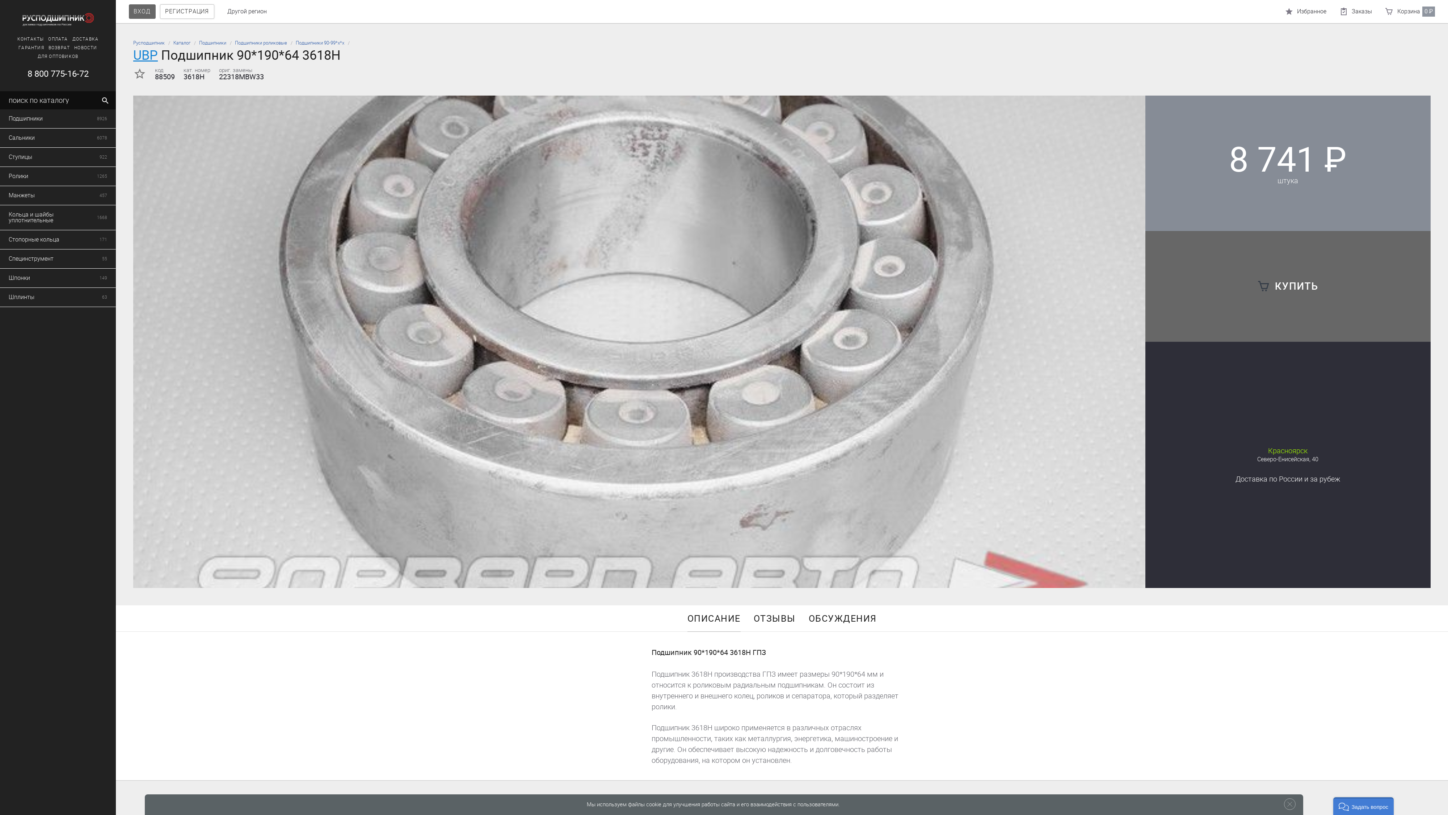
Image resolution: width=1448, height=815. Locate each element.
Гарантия (18, 47)
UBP (145, 55)
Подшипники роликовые (261, 43)
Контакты (17, 39)
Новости (72, 47)
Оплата (45, 39)
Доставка (72, 39)
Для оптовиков (44, 56)
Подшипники (212, 43)
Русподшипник (149, 43)
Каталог (181, 43)
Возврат (45, 47)
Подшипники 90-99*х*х (320, 43)
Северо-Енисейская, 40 (1287, 459)
